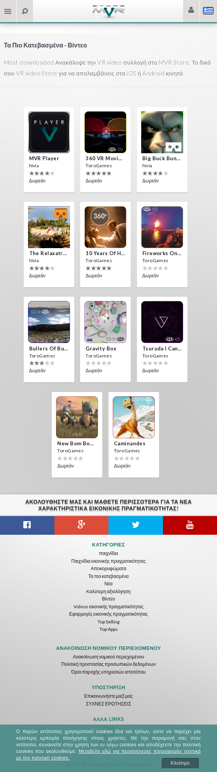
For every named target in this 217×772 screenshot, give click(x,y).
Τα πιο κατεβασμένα (108, 576)
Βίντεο (108, 599)
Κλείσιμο (180, 763)
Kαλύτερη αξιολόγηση (108, 591)
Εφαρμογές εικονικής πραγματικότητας (108, 614)
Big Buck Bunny (162, 158)
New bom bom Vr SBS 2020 (77, 443)
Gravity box (101, 348)
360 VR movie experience (105, 158)
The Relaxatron (49, 253)
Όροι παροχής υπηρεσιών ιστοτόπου (108, 672)
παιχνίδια (108, 553)
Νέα (109, 583)
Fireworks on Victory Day (162, 253)
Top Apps (109, 629)
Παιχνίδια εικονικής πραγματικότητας (108, 561)
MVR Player (44, 158)
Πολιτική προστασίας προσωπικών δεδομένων (108, 664)
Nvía (34, 165)
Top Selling (108, 622)
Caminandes (129, 443)
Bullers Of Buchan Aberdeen (49, 348)
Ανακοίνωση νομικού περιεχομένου (108, 657)
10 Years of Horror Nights (105, 253)
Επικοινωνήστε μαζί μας (108, 696)
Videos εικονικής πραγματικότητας (109, 606)
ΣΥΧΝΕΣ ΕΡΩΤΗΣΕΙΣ (108, 704)
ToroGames (99, 165)
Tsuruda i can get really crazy (162, 348)
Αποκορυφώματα (108, 568)
